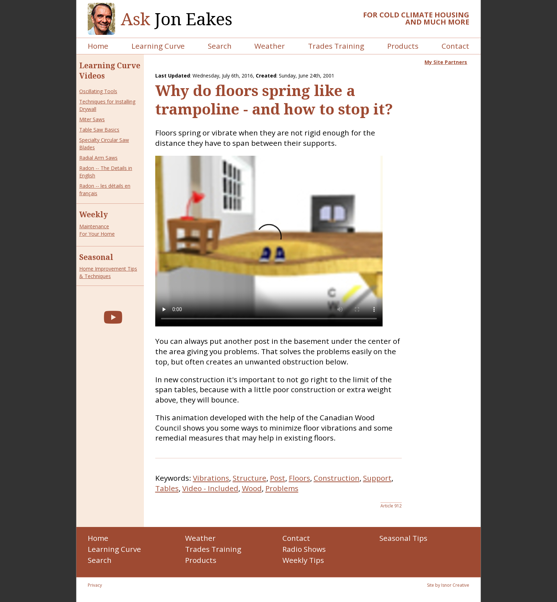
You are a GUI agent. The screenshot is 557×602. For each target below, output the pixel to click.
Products (402, 46)
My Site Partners (445, 62)
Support (377, 478)
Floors (299, 478)
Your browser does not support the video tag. (269, 241)
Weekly (93, 214)
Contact (455, 46)
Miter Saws (92, 119)
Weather (269, 46)
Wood (252, 488)
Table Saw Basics (99, 129)
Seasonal (96, 257)
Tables (167, 488)
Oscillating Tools (98, 91)
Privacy (95, 585)
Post (277, 478)
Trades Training (336, 46)
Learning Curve (158, 46)
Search (220, 46)
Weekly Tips (303, 560)
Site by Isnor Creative (448, 585)
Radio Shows (304, 549)
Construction (336, 478)
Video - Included (210, 488)
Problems (281, 488)
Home (98, 46)
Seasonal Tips (403, 538)
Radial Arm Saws (98, 157)
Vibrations (211, 478)
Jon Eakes (176, 19)
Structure (249, 478)
